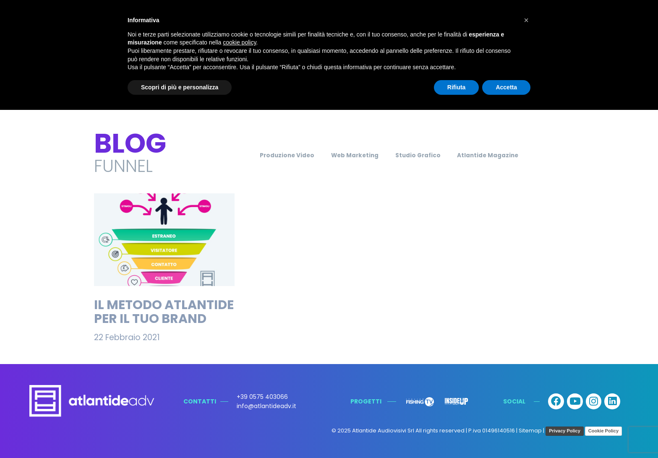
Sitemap (530, 431)
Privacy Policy (564, 430)
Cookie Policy (603, 430)
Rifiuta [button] (456, 87)
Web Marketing (350, 155)
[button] (526, 20)
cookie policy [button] (239, 42)
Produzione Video (273, 155)
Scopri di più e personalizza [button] (179, 87)
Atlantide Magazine (501, 155)
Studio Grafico (421, 155)
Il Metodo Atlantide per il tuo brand (164, 312)
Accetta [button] (506, 87)
